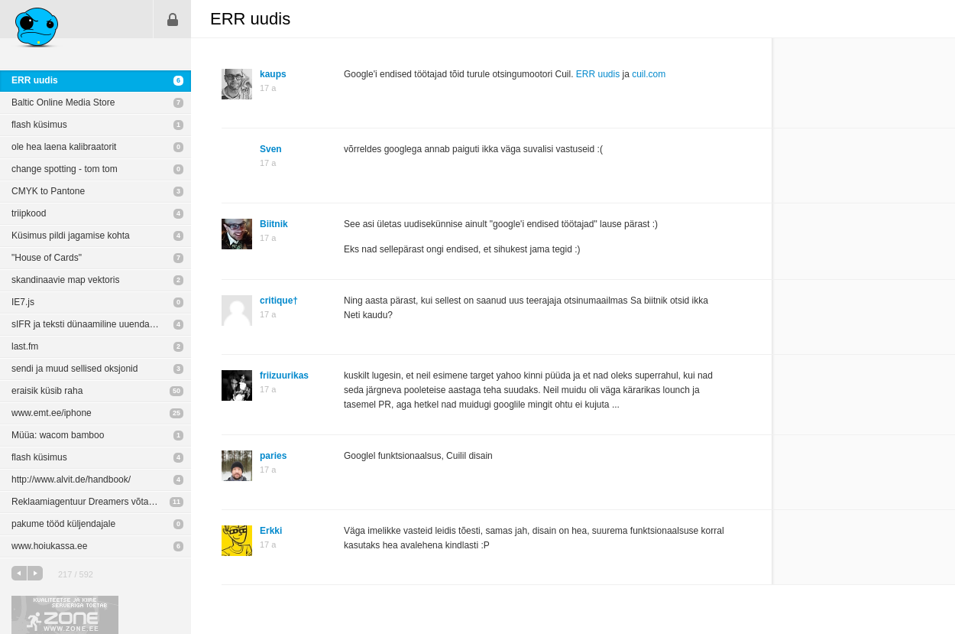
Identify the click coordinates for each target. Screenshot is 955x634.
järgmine (35, 573)
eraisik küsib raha (47, 390)
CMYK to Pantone (48, 191)
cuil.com (648, 74)
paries (273, 455)
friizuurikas (284, 375)
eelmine (19, 573)
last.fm (24, 346)
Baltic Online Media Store (63, 102)
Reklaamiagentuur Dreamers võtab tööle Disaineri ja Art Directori (101, 501)
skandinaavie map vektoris (65, 280)
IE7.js (22, 302)
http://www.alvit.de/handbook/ (71, 479)
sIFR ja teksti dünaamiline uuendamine (90, 324)
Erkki (271, 530)
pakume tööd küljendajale (63, 524)
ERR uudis (34, 80)
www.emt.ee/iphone (51, 413)
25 (176, 413)
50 (176, 391)
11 (176, 502)
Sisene (173, 19)
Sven (271, 149)
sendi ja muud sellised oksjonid (74, 368)
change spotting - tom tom (64, 169)
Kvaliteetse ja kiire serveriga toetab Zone (64, 615)
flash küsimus (39, 124)
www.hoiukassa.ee (49, 546)
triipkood (28, 213)
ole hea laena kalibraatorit (63, 146)
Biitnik (274, 224)
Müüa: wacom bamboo (57, 435)
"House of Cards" (46, 257)
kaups (273, 74)
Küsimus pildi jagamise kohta (70, 235)
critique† (279, 300)
